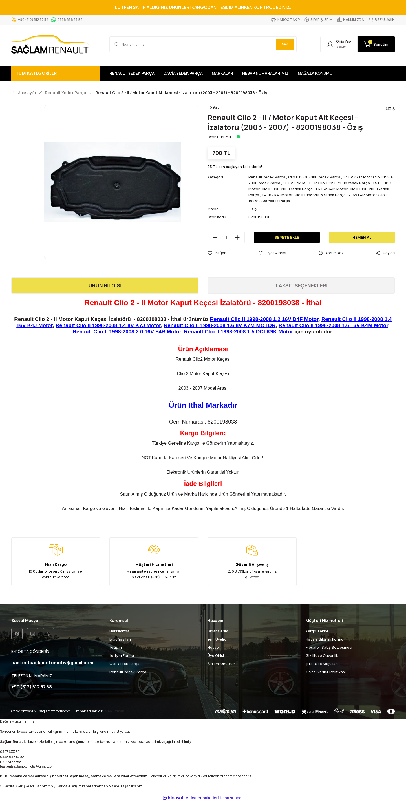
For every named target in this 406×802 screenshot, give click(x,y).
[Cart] (376, 44)
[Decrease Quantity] (213, 237)
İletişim (115, 647)
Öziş (252, 208)
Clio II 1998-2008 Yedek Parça (314, 177)
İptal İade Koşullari (322, 663)
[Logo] (50, 44)
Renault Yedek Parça (266, 177)
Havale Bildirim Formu (324, 639)
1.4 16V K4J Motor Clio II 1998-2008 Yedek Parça (304, 194)
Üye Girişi (216, 655)
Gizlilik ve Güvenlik (322, 655)
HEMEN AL (361, 237)
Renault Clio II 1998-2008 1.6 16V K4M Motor (333, 325)
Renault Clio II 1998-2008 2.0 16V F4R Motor (127, 331)
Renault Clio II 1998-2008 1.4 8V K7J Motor (108, 325)
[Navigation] (55, 73)
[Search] (203, 44)
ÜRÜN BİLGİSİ (105, 285)
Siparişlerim (218, 630)
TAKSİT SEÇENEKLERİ (301, 285)
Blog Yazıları (120, 639)
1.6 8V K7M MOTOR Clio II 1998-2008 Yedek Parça (326, 182)
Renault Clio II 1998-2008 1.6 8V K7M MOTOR (220, 325)
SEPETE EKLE (287, 237)
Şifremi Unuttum (222, 663)
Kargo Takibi (317, 630)
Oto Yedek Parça (124, 663)
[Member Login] (339, 44)
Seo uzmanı (115, 711)
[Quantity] (226, 237)
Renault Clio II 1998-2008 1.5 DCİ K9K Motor (238, 331)
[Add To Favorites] (217, 253)
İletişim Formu (121, 655)
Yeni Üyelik (217, 639)
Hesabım (215, 647)
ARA (285, 44)
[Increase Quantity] (240, 237)
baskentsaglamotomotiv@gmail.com (27, 766)
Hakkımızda (119, 630)
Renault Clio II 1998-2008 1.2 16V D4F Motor (264, 319)
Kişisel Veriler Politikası (326, 671)
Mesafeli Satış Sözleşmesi (329, 647)
